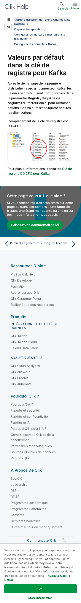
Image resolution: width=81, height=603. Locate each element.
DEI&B (15, 497)
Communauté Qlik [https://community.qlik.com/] (41, 540)
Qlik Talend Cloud (24, 342)
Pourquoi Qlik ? (22, 404)
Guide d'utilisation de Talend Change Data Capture (42, 22)
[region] (40, 573)
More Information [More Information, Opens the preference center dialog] (40, 598)
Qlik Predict (19, 378)
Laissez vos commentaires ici (35, 225)
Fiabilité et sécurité (25, 410)
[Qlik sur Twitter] (64, 540)
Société (16, 478)
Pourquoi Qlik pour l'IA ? (28, 428)
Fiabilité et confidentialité (29, 416)
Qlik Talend (19, 336)
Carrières (17, 515)
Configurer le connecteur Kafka (35, 44)
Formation (18, 286)
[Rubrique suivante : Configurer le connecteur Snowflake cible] (59, 244)
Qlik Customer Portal (26, 298)
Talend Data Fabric (25, 348)
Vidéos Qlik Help (23, 274)
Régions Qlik (20, 458)
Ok (40, 588)
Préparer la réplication (28, 29)
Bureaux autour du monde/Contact (36, 527)
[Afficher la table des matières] (8, 19)
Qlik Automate (21, 384)
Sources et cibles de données (33, 452)
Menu (75, 8)
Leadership (19, 484)
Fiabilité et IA (20, 422)
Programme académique (29, 503)
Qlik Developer (22, 280)
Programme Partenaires (28, 509)
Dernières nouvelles (26, 521)
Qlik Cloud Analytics (25, 366)
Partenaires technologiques (31, 446)
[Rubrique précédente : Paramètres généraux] (21, 244)
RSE (13, 490)
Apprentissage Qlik (25, 292)
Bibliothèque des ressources (32, 304)
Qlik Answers (20, 372)
